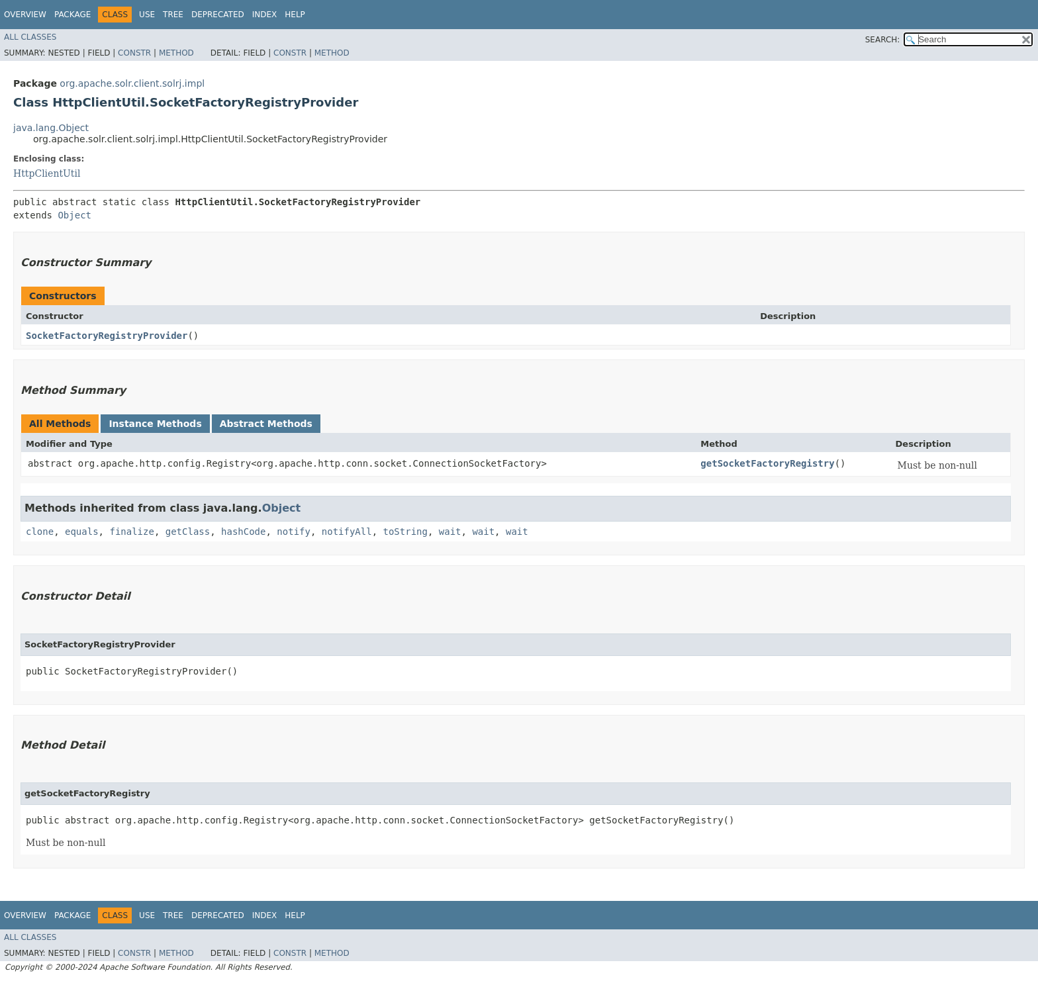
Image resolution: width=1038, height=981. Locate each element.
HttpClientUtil (46, 173)
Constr (134, 53)
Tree (173, 14)
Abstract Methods (266, 423)
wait (450, 531)
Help (295, 14)
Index (264, 14)
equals (82, 531)
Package (72, 14)
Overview (25, 14)
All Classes (30, 37)
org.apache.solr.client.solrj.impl (132, 83)
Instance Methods (155, 423)
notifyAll (347, 531)
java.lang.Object (51, 127)
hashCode (243, 531)
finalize (131, 531)
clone (40, 531)
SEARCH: (882, 39)
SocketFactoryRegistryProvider (106, 335)
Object (74, 215)
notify (293, 531)
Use (147, 14)
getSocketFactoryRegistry (767, 463)
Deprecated (217, 14)
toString (405, 531)
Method (176, 53)
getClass (187, 531)
